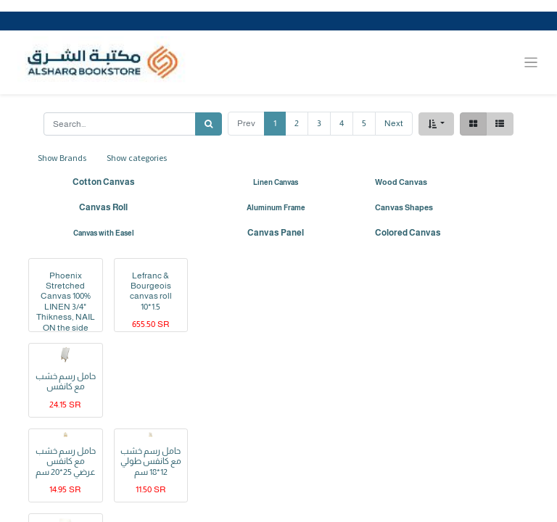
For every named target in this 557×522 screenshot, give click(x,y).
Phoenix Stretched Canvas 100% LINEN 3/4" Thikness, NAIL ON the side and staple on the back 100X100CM (65, 317)
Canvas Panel (275, 233)
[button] (436, 124)
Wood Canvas (401, 182)
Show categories (137, 157)
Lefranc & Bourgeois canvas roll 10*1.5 (151, 291)
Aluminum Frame (276, 208)
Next (393, 123)
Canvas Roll (103, 207)
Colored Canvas (408, 233)
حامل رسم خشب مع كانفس (66, 381)
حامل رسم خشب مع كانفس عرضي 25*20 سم (66, 461)
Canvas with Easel (103, 233)
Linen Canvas (275, 182)
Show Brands (62, 157)
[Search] (208, 124)
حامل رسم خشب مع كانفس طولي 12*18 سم (150, 461)
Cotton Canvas (104, 182)
